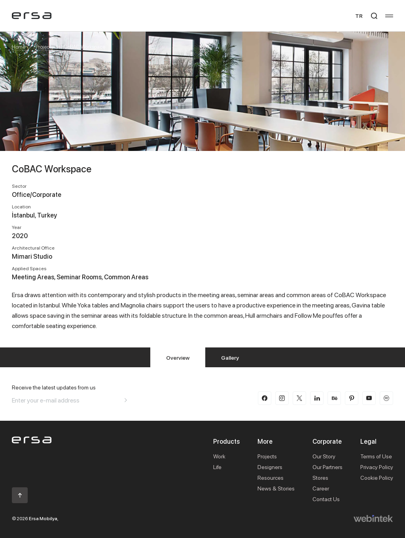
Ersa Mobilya (43, 518)
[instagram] (282, 398)
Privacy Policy (376, 467)
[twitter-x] (299, 398)
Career (320, 488)
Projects (44, 47)
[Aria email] (126, 400)
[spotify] (386, 398)
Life (217, 467)
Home (18, 47)
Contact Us (326, 499)
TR (359, 15)
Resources (270, 477)
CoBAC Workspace (84, 47)
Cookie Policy (376, 477)
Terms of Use (376, 456)
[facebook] (264, 398)
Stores (320, 477)
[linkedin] (317, 398)
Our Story (323, 456)
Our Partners (327, 467)
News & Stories (276, 488)
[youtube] (369, 398)
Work (219, 456)
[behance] (334, 398)
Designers (269, 467)
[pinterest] (351, 398)
